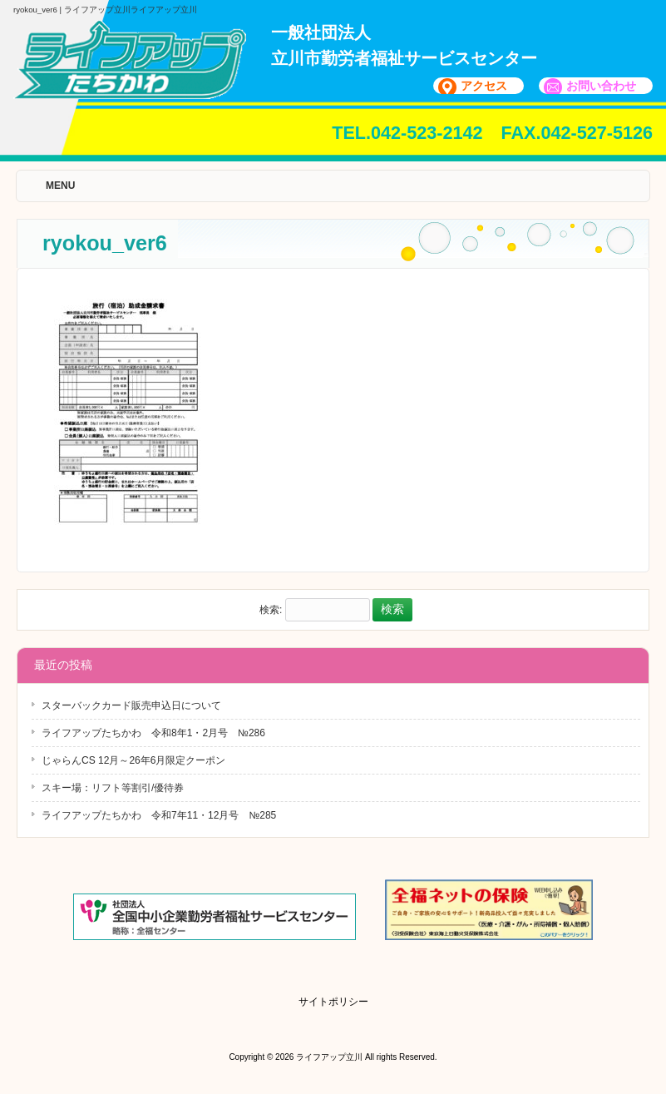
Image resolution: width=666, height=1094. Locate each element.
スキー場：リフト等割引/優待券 (113, 788)
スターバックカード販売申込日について (131, 705)
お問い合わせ (601, 85)
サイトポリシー (333, 1001)
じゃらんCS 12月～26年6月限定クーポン (133, 760)
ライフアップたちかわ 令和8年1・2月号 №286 (153, 733)
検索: (270, 610)
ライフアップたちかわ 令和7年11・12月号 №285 (159, 815)
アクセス (484, 85)
